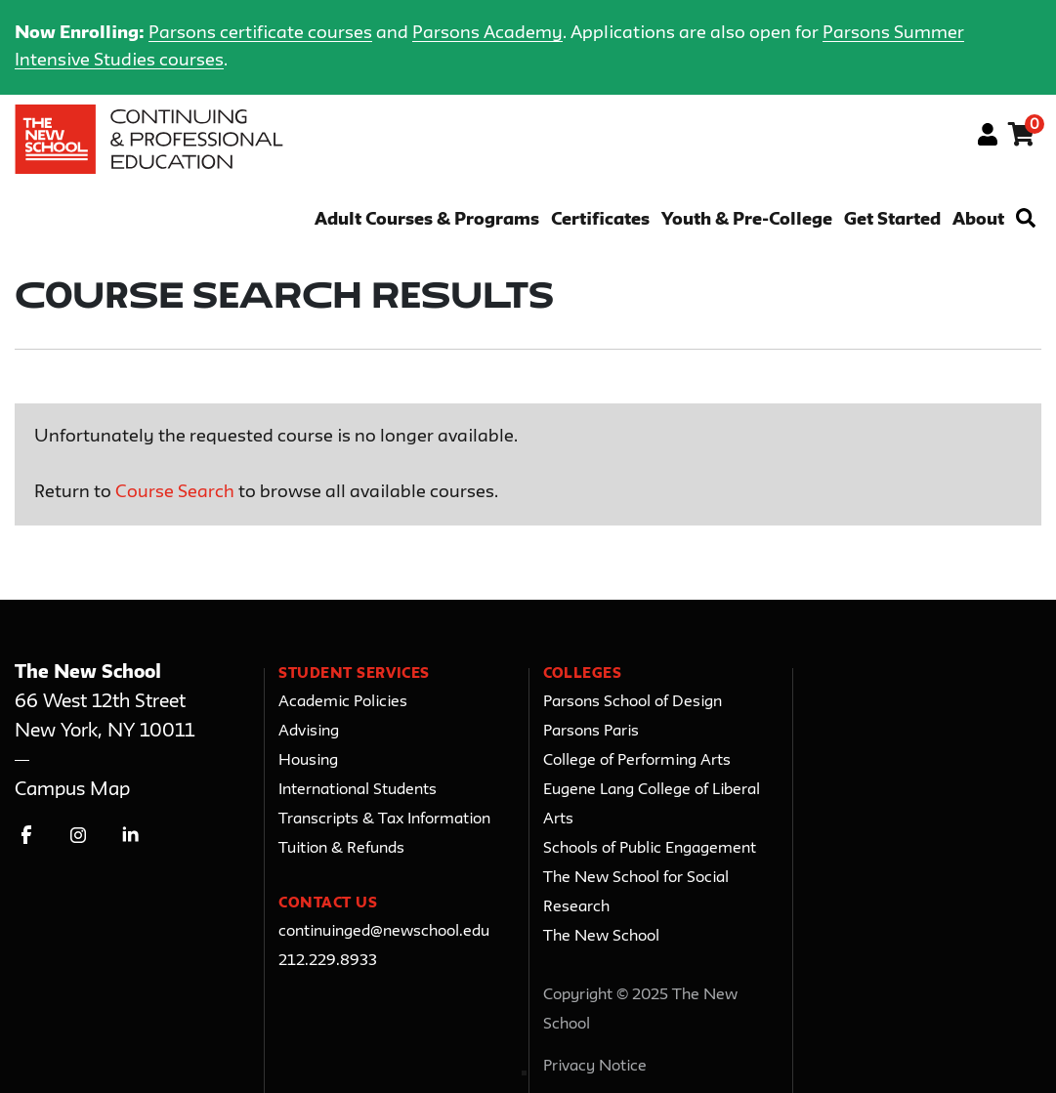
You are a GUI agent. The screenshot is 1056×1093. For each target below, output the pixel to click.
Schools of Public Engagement (649, 849)
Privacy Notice (595, 1066)
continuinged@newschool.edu (383, 932)
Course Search (174, 492)
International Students (357, 790)
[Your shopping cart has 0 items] (1022, 138)
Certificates (600, 220)
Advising (308, 731)
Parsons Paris (591, 731)
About (978, 220)
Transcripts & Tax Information (384, 819)
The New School (601, 937)
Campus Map (72, 789)
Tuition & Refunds (341, 849)
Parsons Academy (487, 33)
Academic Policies (342, 702)
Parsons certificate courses (260, 33)
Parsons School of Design (632, 702)
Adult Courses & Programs (427, 220)
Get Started (892, 220)
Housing (308, 761)
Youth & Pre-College (746, 220)
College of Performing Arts (637, 761)
